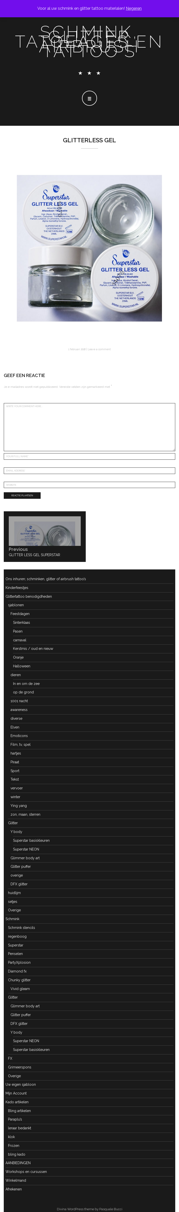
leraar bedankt (19, 1128)
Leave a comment (99, 349)
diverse (16, 718)
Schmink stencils (21, 928)
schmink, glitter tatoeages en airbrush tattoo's (89, 41)
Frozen (13, 1146)
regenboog (17, 936)
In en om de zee (26, 684)
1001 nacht (19, 701)
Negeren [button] (134, 8)
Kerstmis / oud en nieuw (33, 649)
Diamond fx (17, 971)
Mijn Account (16, 1093)
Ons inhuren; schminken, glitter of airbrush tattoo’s (46, 579)
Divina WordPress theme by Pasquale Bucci (89, 1209)
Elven (15, 727)
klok (11, 1137)
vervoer (17, 788)
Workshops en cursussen (26, 1172)
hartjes (16, 753)
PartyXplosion (19, 962)
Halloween (21, 666)
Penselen (15, 954)
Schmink (12, 919)
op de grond (23, 692)
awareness (19, 710)
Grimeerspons (19, 1067)
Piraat (15, 762)
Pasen (18, 631)
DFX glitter (19, 884)
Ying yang (19, 806)
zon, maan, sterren (25, 814)
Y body (16, 832)
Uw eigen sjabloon (21, 1084)
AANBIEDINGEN (18, 1163)
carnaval (19, 640)
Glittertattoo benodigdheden (29, 596)
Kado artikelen (17, 1102)
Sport (15, 771)
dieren (16, 675)
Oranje (18, 657)
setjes (12, 902)
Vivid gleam (20, 989)
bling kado (16, 1154)
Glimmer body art (25, 858)
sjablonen (16, 605)
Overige (14, 910)
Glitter (13, 823)
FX (10, 1058)
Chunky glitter (19, 980)
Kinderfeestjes (17, 588)
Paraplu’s (15, 1119)
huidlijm (14, 893)
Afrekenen (14, 1189)
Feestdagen (20, 614)
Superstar (15, 945)
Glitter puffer (21, 867)
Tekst (15, 779)
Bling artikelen (19, 1111)
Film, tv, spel (21, 745)
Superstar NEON (26, 849)
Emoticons (19, 736)
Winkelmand (16, 1180)
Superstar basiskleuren (31, 840)
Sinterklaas (21, 623)
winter (15, 797)
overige (17, 875)
